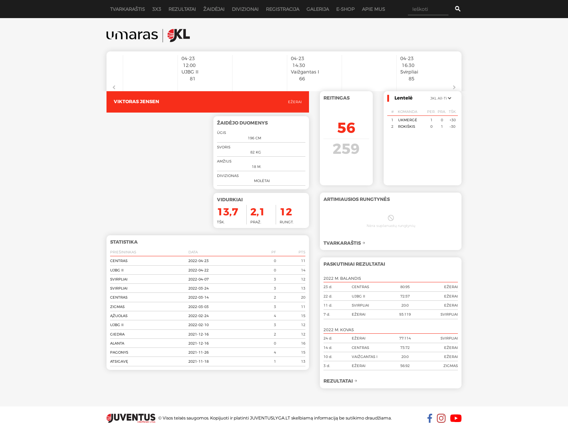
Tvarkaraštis (127, 9)
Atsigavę (119, 361)
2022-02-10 (198, 324)
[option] (150, 69)
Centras (119, 260)
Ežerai (295, 102)
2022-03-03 (198, 306)
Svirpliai (119, 279)
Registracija (282, 9)
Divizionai (245, 9)
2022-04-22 (198, 270)
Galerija (317, 9)
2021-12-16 (198, 334)
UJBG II (117, 270)
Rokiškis (406, 126)
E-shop (345, 9)
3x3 (156, 9)
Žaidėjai (214, 9)
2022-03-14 (198, 297)
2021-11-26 (198, 352)
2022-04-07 (198, 279)
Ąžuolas (119, 315)
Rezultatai (182, 9)
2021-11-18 (198, 361)
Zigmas (117, 306)
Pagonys (119, 352)
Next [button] (454, 87)
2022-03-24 (198, 288)
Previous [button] (113, 87)
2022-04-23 (198, 260)
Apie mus (373, 9)
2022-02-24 (198, 315)
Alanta (117, 343)
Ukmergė (407, 120)
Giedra (117, 334)
